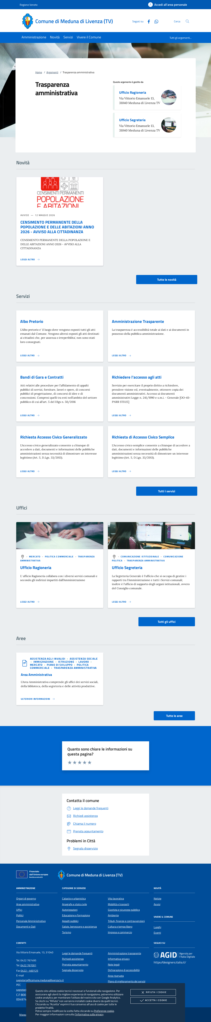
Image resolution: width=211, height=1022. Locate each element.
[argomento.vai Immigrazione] (44, 662)
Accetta (153, 1000)
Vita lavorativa (116, 898)
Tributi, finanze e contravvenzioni (126, 921)
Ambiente (113, 915)
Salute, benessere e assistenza (79, 926)
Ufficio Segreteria (132, 120)
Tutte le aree (174, 715)
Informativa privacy (119, 959)
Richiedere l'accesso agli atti (136, 377)
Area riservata (116, 976)
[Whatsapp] (155, 21)
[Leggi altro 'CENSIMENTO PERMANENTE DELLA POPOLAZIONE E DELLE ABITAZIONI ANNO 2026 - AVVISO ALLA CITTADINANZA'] (30, 259)
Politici (19, 915)
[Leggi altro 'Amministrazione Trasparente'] (121, 355)
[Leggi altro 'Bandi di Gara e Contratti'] (30, 415)
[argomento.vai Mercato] (35, 556)
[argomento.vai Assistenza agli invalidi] (48, 659)
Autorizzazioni (70, 910)
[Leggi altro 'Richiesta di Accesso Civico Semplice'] (121, 471)
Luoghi (157, 927)
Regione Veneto (28, 5)
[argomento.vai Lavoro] (84, 662)
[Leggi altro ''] (30, 601)
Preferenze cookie (104, 1011)
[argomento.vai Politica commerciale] (59, 556)
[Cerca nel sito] (187, 21)
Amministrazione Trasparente (138, 321)
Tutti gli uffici (166, 621)
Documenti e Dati (26, 926)
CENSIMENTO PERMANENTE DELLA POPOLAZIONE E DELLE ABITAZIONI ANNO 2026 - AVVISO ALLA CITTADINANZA (57, 227)
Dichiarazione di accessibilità (124, 970)
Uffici (19, 910)
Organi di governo (26, 898)
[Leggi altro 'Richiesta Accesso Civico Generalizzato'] (30, 471)
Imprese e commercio (120, 932)
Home (38, 72)
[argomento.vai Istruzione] (66, 662)
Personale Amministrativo (31, 921)
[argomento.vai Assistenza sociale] (84, 659)
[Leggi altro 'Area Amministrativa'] (38, 698)
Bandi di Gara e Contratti (41, 377)
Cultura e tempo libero (120, 926)
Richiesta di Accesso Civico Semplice (143, 437)
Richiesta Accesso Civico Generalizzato (53, 437)
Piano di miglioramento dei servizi (126, 981)
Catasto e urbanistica (74, 898)
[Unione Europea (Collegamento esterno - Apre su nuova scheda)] (33, 875)
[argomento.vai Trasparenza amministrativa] (146, 560)
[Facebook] (147, 21)
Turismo (66, 932)
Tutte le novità (166, 279)
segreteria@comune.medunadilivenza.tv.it (40, 980)
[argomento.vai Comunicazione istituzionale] (140, 556)
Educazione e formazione (76, 915)
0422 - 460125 (29, 971)
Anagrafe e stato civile (74, 904)
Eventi (157, 933)
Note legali (114, 964)
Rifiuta (153, 992)
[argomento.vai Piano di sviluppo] (60, 665)
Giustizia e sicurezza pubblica (124, 910)
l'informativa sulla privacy (89, 1014)
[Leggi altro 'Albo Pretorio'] (30, 355)
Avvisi (157, 904)
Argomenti (52, 72)
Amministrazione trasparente (124, 953)
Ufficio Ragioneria (132, 92)
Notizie (157, 898)
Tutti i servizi (166, 491)
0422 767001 (28, 965)
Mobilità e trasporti (118, 904)
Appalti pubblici (70, 921)
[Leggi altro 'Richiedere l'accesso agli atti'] (121, 415)
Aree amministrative (27, 904)
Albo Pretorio (31, 321)
